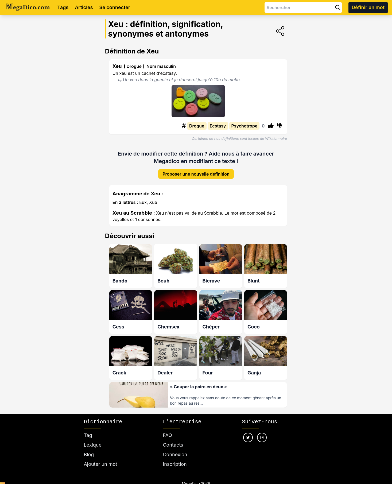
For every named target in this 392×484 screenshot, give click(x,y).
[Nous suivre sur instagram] (262, 437)
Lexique (93, 445)
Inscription (175, 464)
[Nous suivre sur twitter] (248, 437)
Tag (88, 435)
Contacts (173, 445)
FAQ (167, 435)
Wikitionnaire (276, 138)
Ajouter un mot (100, 464)
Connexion (175, 454)
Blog (89, 454)
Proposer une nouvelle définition (196, 174)
